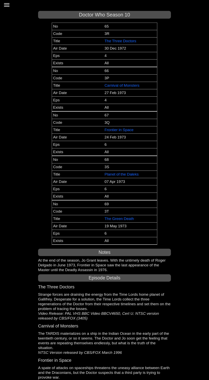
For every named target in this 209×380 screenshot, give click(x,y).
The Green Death (119, 219)
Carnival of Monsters (121, 85)
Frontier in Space (118, 130)
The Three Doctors (120, 41)
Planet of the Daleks (121, 174)
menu (6, 5)
